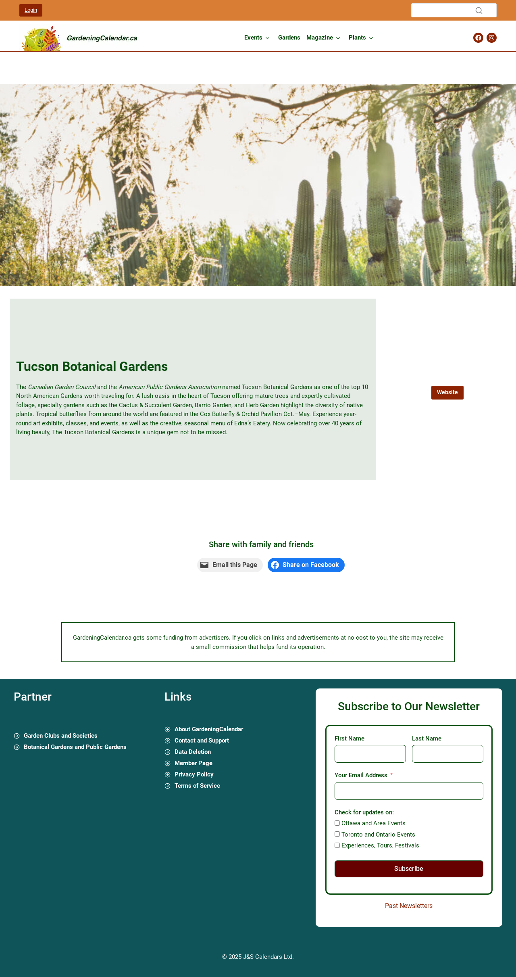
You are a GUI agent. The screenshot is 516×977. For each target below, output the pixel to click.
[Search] (454, 10)
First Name (349, 738)
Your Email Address (361, 775)
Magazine (319, 37)
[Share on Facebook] (306, 565)
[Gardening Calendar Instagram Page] (492, 38)
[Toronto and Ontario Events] (337, 834)
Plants (357, 37)
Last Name (426, 738)
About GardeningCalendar (209, 729)
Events (253, 37)
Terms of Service (197, 785)
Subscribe (408, 868)
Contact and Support (202, 740)
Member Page (193, 763)
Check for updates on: (364, 812)
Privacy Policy (194, 774)
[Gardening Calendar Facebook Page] (478, 38)
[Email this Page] (230, 565)
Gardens (289, 37)
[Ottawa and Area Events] (337, 823)
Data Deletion (193, 751)
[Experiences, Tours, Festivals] (337, 845)
